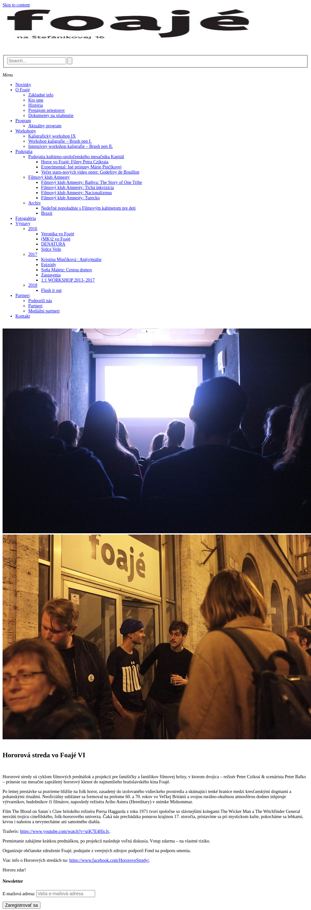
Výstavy (23, 223)
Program (23, 120)
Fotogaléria (25, 218)
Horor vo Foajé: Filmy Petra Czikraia (75, 161)
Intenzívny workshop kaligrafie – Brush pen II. (70, 146)
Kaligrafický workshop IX (52, 136)
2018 (32, 285)
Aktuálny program (44, 125)
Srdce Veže (51, 249)
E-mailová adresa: (19, 893)
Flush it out (51, 290)
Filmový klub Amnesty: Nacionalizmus (76, 192)
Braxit (46, 213)
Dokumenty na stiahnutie (51, 115)
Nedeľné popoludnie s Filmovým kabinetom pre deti (88, 208)
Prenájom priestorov (46, 110)
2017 (32, 254)
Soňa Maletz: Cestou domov (66, 269)
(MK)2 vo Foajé (55, 239)
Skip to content (16, 5)
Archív (34, 203)
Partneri (22, 295)
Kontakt (22, 316)
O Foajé (22, 89)
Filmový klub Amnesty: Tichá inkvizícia (77, 187)
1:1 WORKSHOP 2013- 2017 (68, 280)
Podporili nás (40, 300)
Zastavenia (51, 275)
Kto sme (35, 100)
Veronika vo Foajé (57, 233)
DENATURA (53, 244)
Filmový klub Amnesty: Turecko (70, 197)
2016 (32, 228)
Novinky (23, 84)
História (35, 105)
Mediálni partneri (44, 311)
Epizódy (48, 264)
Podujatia (23, 151)
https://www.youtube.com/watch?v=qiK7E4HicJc (64, 831)
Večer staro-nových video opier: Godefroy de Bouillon (90, 172)
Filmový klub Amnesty (49, 177)
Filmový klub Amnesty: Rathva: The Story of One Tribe (91, 182)
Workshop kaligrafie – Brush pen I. (60, 141)
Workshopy (25, 131)
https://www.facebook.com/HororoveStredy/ (109, 860)
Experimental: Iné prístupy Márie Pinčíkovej (81, 167)
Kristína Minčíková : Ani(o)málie (71, 259)
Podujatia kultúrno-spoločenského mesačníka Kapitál (76, 156)
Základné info (40, 95)
